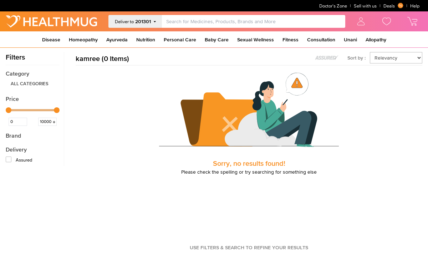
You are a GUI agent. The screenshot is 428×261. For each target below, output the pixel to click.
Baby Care (217, 39)
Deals (393, 6)
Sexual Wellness (255, 39)
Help (414, 6)
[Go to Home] (51, 21)
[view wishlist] (386, 21)
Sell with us (365, 6)
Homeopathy (83, 39)
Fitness (290, 39)
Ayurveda (117, 39)
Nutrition (145, 39)
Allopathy (376, 39)
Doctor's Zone (333, 6)
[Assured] (9, 160)
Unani (350, 39)
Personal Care (180, 39)
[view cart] (412, 21)
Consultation (321, 39)
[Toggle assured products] (327, 57)
